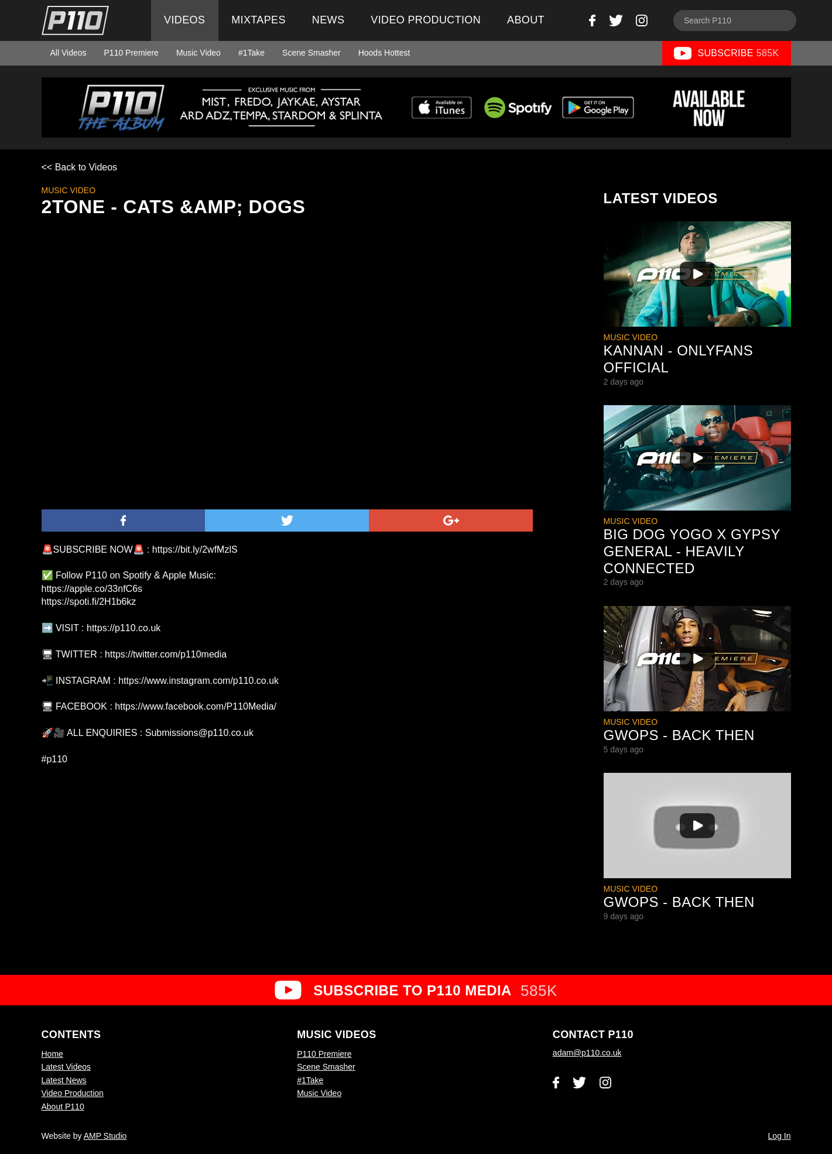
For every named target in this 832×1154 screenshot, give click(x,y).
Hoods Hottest (384, 52)
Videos (184, 20)
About (526, 20)
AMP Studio (105, 1136)
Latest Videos (66, 1066)
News (328, 20)
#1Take (251, 52)
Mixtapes (258, 20)
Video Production (426, 20)
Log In (779, 1136)
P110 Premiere (131, 52)
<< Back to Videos (80, 167)
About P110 (63, 1106)
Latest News (64, 1080)
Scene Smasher (311, 52)
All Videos (68, 52)
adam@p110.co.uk (587, 1052)
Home (52, 1054)
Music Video (198, 52)
